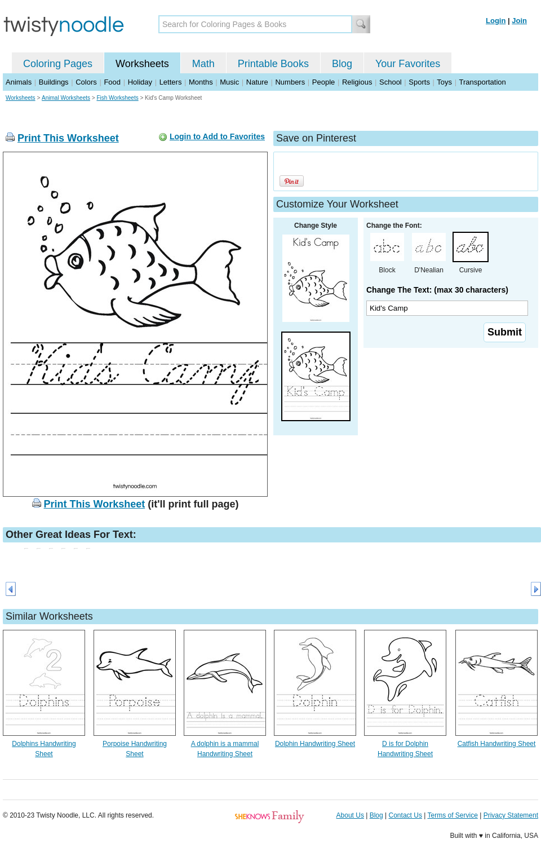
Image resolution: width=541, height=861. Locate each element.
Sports (419, 82)
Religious (357, 82)
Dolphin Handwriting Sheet (315, 744)
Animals (19, 82)
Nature (257, 82)
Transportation (482, 82)
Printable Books (273, 63)
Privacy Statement (511, 815)
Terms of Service (452, 815)
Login (495, 20)
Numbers (290, 82)
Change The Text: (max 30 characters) (437, 289)
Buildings (54, 82)
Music (229, 82)
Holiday (140, 82)
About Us (350, 815)
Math (203, 63)
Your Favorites (407, 63)
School (390, 82)
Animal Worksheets (66, 98)
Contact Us (405, 815)
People (323, 82)
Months (201, 82)
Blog (342, 63)
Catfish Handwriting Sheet (497, 744)
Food (112, 82)
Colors (86, 82)
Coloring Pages (57, 63)
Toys (444, 82)
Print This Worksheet (68, 138)
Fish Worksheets (117, 98)
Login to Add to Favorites (217, 136)
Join (519, 20)
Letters (170, 82)
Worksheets (142, 63)
